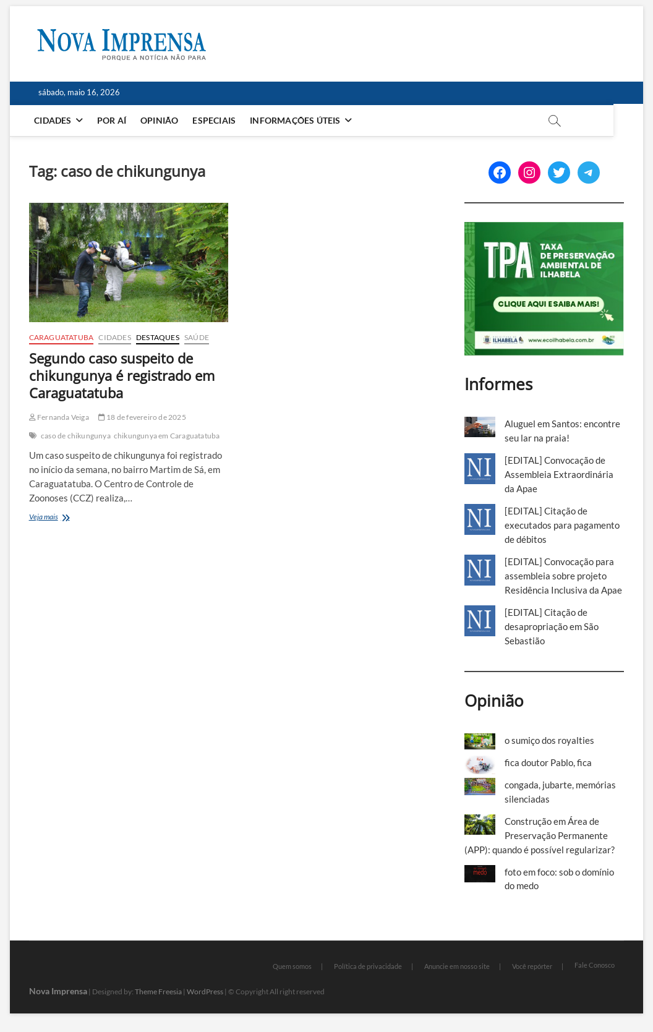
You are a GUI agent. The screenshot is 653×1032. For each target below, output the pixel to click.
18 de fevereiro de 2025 (142, 417)
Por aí (112, 120)
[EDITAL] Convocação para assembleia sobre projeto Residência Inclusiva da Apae (563, 575)
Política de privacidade (368, 966)
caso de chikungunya (76, 435)
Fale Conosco (594, 965)
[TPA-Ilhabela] (544, 228)
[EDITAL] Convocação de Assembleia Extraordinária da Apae (559, 474)
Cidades (53, 120)
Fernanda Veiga (59, 417)
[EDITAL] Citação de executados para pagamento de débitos (562, 525)
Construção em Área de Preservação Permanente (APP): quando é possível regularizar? (539, 835)
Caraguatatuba (61, 337)
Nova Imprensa (58, 991)
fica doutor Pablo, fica (548, 762)
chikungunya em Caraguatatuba (167, 435)
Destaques (157, 337)
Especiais (215, 120)
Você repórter (532, 966)
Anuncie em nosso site (457, 966)
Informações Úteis (296, 120)
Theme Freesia (158, 991)
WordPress (205, 991)
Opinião (160, 120)
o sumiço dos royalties (549, 740)
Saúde (196, 337)
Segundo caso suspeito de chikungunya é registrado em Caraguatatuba (122, 375)
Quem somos (292, 966)
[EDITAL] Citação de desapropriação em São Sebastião (552, 626)
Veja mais (66, 517)
